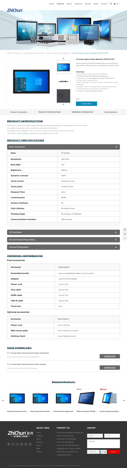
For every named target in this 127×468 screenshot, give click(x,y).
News (96, 4)
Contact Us (63, 428)
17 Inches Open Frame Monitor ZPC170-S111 (90, 53)
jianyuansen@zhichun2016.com (72, 432)
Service (88, 4)
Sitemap (63, 465)
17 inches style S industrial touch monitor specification (28, 353)
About (69, 4)
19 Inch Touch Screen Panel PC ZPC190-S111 (40, 411)
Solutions (78, 4)
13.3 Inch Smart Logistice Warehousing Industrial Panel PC (63, 411)
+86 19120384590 (70, 439)
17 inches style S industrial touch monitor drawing (26, 364)
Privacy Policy (71, 465)
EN (117, 4)
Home (51, 4)
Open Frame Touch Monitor (58, 53)
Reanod (78, 465)
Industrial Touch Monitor (33, 53)
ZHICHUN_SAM (68, 436)
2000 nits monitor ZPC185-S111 (86, 411)
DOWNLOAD (110, 356)
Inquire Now (86, 104)
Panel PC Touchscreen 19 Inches (17, 411)
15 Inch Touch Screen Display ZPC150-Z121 (110, 411)
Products (60, 4)
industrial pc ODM (27, 133)
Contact (104, 4)
